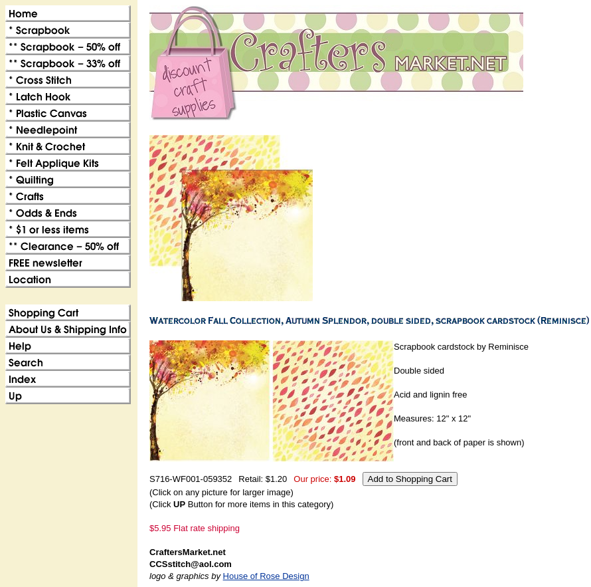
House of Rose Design (266, 576)
